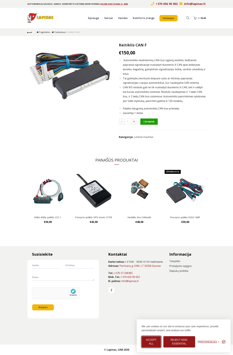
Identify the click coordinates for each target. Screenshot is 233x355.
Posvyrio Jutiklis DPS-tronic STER (93, 217)
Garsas (108, 18)
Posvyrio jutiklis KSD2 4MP (185, 217)
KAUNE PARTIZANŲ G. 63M (114, 4)
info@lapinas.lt (195, 4)
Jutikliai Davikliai (143, 137)
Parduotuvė (60, 32)
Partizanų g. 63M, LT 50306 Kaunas (140, 266)
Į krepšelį (149, 121)
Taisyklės (174, 261)
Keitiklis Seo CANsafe (139, 217)
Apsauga (93, 18)
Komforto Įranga (143, 18)
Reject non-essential (179, 342)
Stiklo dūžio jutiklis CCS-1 (47, 217)
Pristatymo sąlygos (180, 266)
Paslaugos (168, 18)
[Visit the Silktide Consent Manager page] (223, 342)
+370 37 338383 (123, 273)
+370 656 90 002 (167, 4)
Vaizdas (123, 18)
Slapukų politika (178, 271)
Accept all (151, 342)
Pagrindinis (44, 32)
